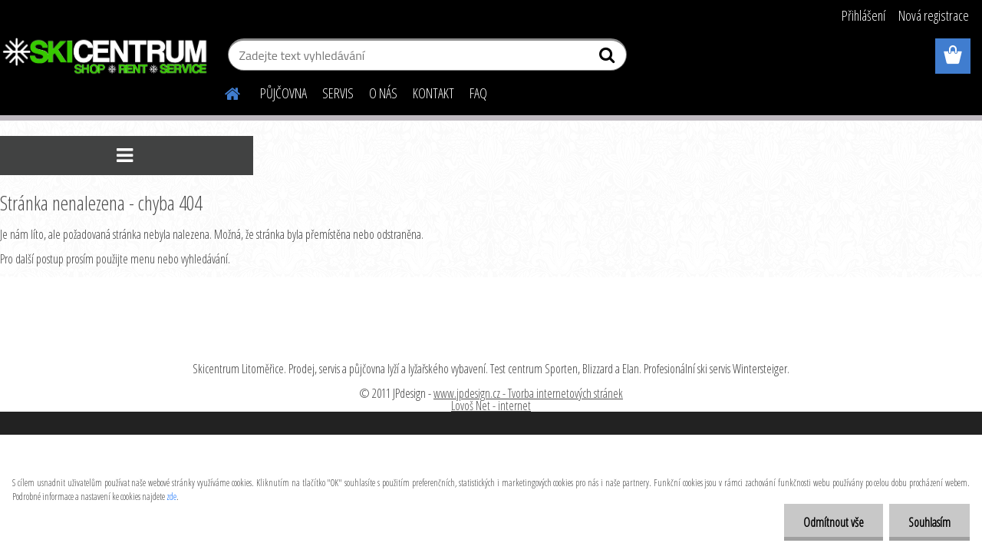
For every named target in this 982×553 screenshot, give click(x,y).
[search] (609, 58)
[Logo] (105, 56)
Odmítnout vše (833, 522)
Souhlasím (929, 522)
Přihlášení (863, 15)
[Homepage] (223, 91)
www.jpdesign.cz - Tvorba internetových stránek (528, 393)
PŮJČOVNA (283, 93)
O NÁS (383, 93)
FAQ (478, 93)
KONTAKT (433, 93)
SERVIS (338, 93)
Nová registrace (933, 15)
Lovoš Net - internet (491, 405)
